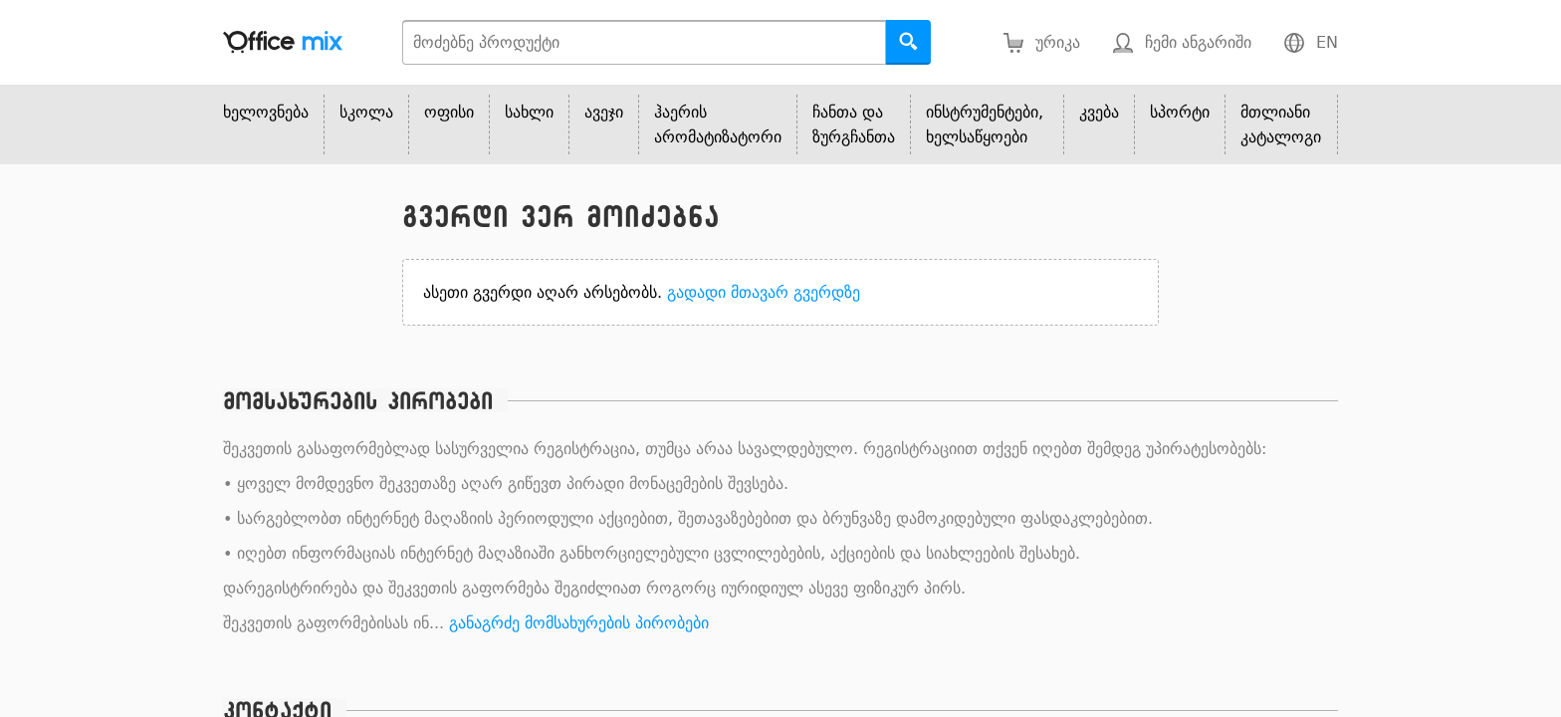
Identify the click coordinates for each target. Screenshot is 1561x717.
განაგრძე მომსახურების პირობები (579, 622)
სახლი (529, 112)
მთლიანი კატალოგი (1280, 124)
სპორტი (1180, 112)
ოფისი (449, 112)
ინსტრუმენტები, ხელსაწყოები (984, 124)
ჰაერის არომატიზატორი (717, 124)
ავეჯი (603, 112)
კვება (1099, 112)
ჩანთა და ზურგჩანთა (853, 124)
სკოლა (366, 112)
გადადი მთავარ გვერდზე (763, 292)
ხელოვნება (266, 112)
